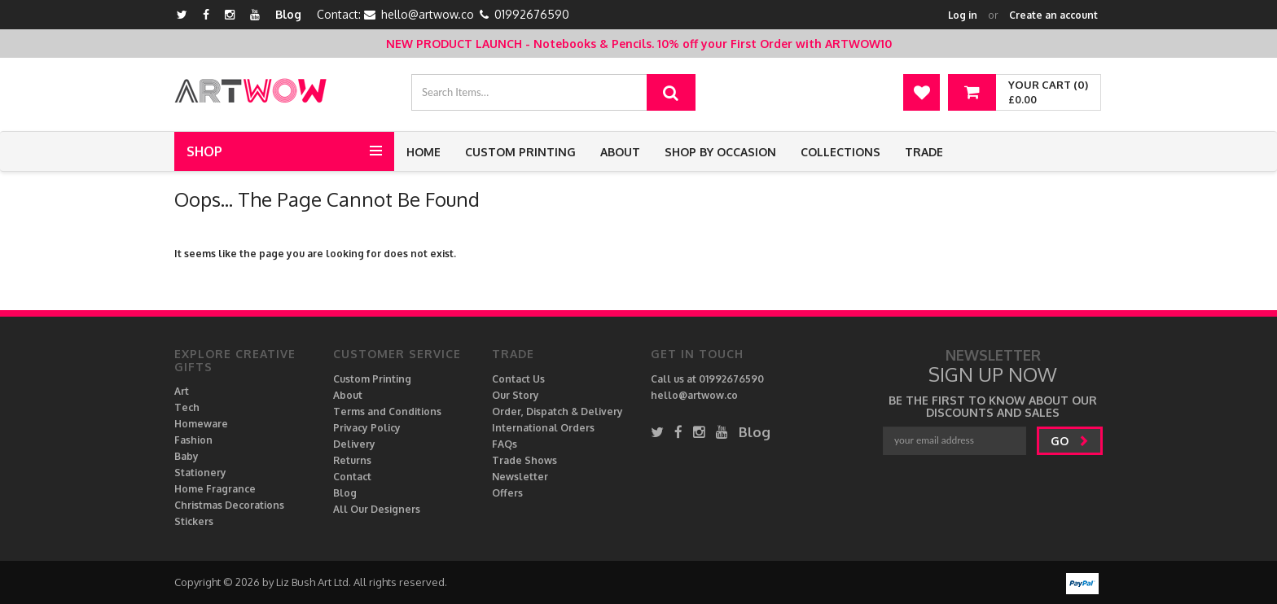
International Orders (543, 428)
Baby (186, 456)
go (1070, 441)
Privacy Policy (367, 428)
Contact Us (518, 379)
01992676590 (531, 14)
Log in (962, 15)
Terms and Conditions (387, 411)
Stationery (200, 472)
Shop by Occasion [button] (720, 152)
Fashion (193, 440)
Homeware (201, 424)
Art (181, 391)
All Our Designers (376, 509)
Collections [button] (840, 152)
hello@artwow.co (427, 14)
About (620, 152)
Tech (187, 407)
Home (423, 152)
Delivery (354, 444)
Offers (507, 493)
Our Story (515, 395)
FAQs (504, 444)
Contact (352, 477)
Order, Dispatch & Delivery (557, 411)
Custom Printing (520, 152)
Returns (352, 460)
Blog (288, 14)
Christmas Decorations (229, 505)
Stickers (193, 521)
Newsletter (520, 477)
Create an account (1053, 15)
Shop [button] (204, 151)
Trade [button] (924, 152)
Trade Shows (524, 460)
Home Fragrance (215, 489)
